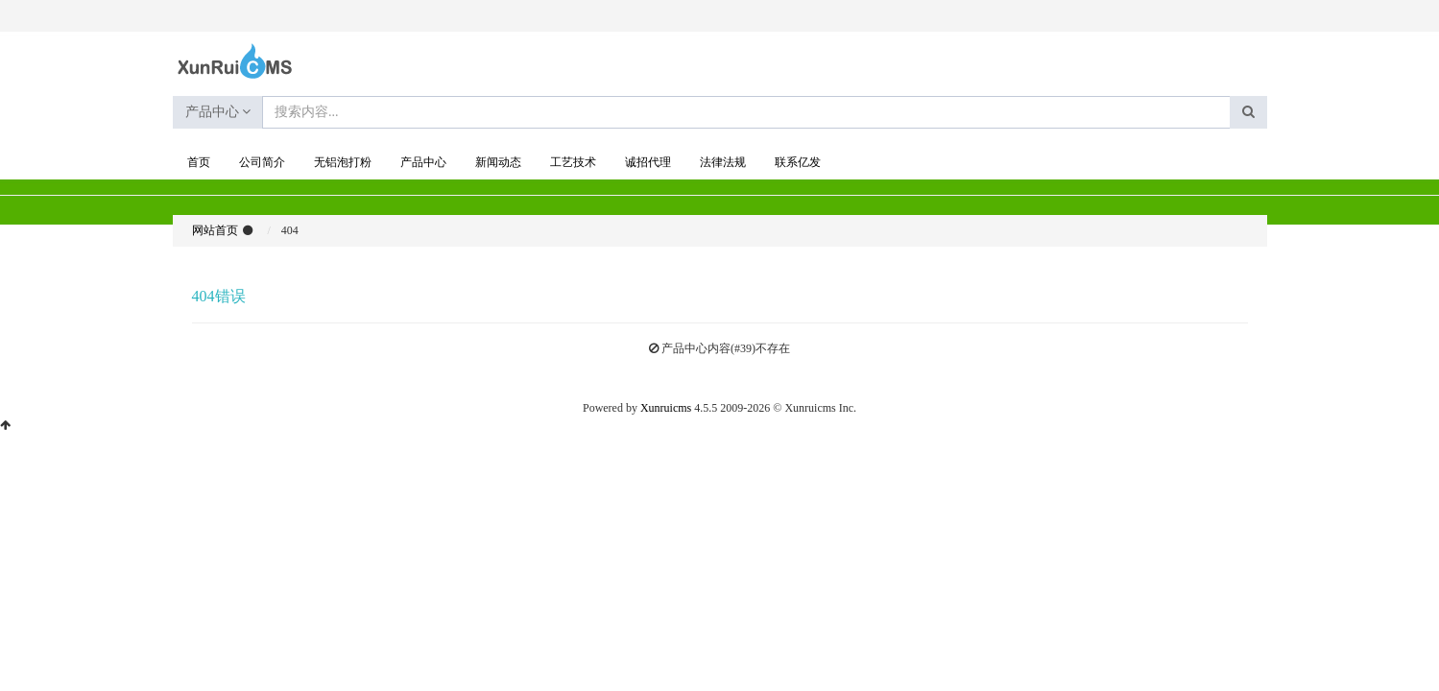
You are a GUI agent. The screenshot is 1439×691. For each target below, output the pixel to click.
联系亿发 (798, 162)
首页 (198, 162)
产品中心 (218, 112)
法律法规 (723, 162)
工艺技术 (573, 162)
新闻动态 (498, 162)
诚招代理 (648, 162)
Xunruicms (665, 408)
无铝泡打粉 (343, 162)
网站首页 (215, 230)
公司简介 (262, 162)
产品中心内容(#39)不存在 (725, 348)
